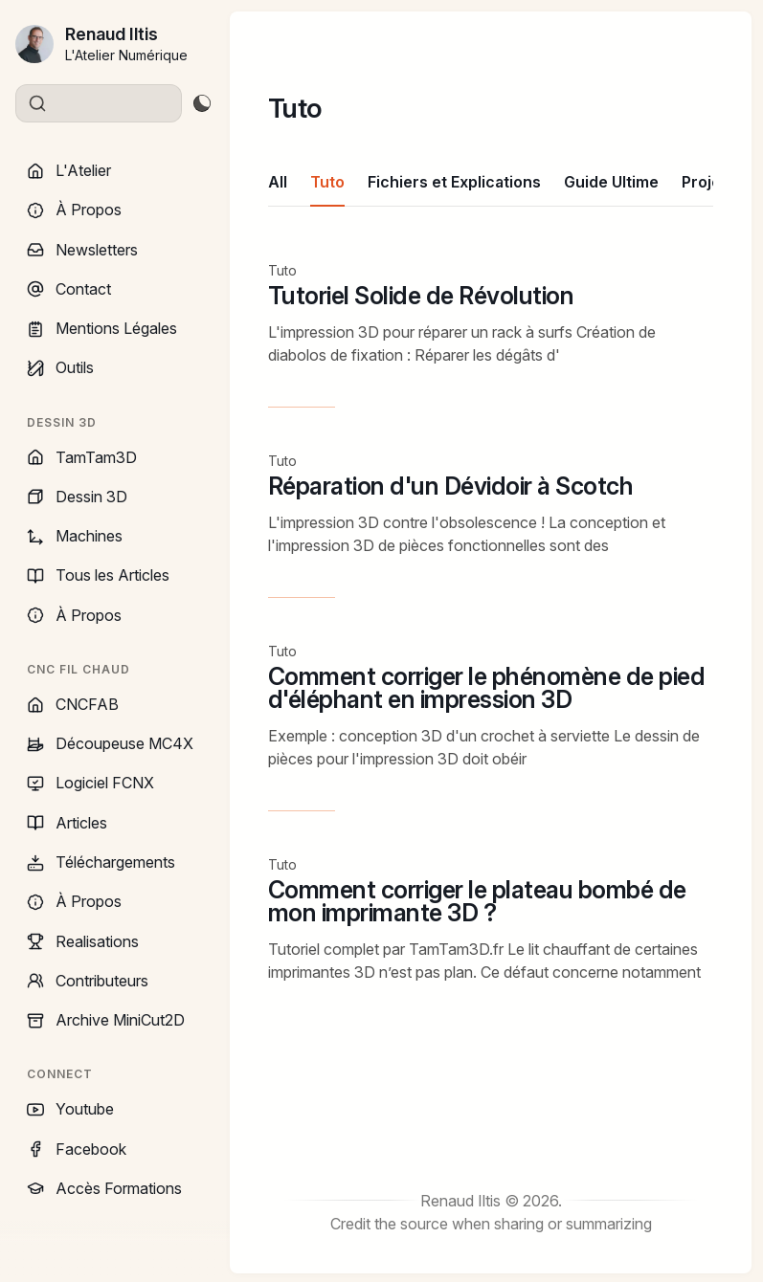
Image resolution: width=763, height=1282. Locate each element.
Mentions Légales (102, 328)
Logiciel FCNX (90, 782)
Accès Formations (104, 1188)
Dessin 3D (77, 496)
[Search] (98, 103)
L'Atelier (69, 170)
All (277, 181)
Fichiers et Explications (454, 181)
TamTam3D (82, 457)
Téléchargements (101, 862)
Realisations (83, 941)
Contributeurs (87, 980)
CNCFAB (73, 704)
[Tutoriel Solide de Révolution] (490, 334)
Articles (67, 822)
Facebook (76, 1149)
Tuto (327, 181)
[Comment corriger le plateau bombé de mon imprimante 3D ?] (490, 923)
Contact (69, 288)
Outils (60, 367)
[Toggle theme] (201, 103)
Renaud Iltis (111, 34)
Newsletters (82, 249)
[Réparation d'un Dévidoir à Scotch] (490, 525)
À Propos (74, 209)
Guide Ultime (611, 181)
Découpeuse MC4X (110, 743)
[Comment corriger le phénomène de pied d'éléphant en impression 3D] (490, 726)
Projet (704, 181)
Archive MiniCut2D (106, 1019)
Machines (75, 535)
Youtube (70, 1108)
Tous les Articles (98, 575)
